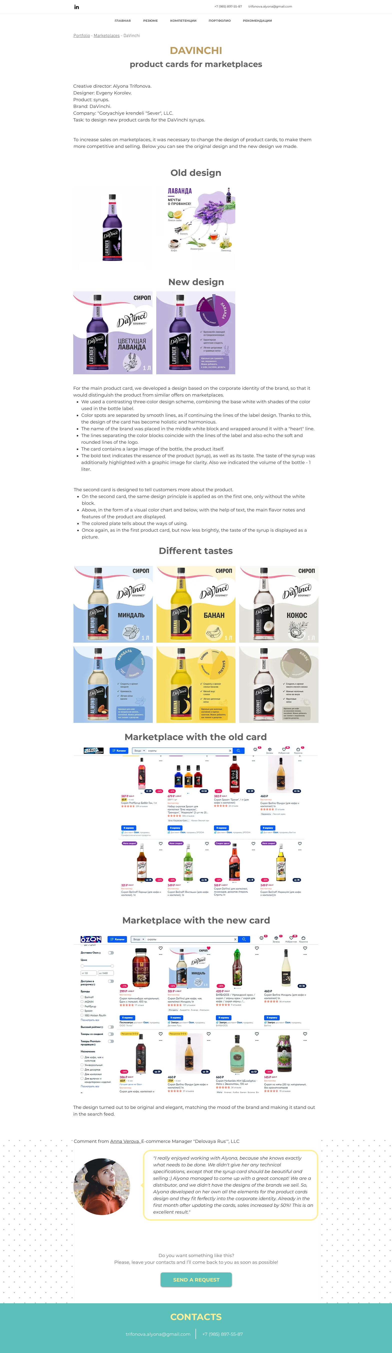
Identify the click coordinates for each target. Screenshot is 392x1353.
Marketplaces (107, 35)
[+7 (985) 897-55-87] (228, 6)
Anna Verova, (125, 1141)
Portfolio (82, 35)
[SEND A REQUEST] (196, 1280)
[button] (112, 228)
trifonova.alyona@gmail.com (158, 1334)
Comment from (92, 1141)
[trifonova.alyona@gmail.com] (270, 6)
